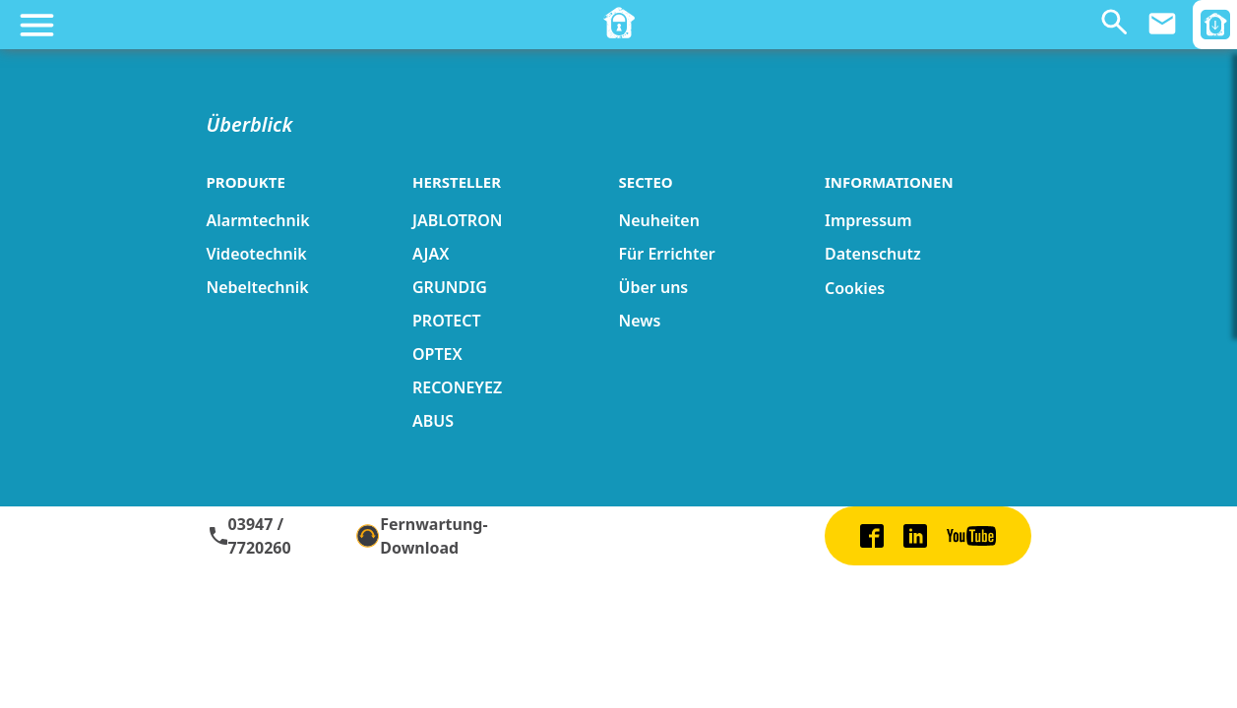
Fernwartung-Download (422, 536)
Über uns (654, 287)
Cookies (855, 288)
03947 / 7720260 (249, 536)
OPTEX (437, 354)
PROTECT (446, 320)
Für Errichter (667, 254)
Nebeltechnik (258, 287)
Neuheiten (659, 220)
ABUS (433, 421)
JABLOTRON (457, 220)
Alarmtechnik (258, 220)
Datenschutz (873, 254)
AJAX (430, 254)
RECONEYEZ (457, 387)
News (640, 320)
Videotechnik (257, 254)
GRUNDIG (449, 287)
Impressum (868, 220)
